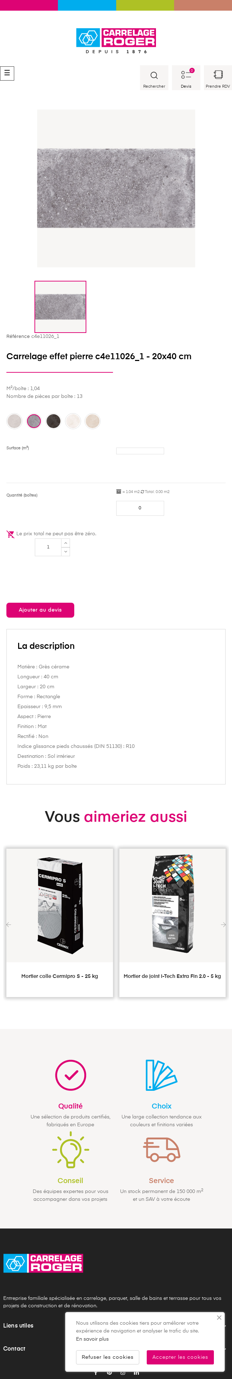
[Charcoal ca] (53, 421)
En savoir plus (92, 1339)
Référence (18, 336)
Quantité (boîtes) (21, 495)
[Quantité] (48, 547)
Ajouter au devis (40, 610)
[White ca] (73, 421)
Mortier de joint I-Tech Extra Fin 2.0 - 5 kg (172, 976)
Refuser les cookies (108, 1357)
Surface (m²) (17, 448)
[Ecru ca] (93, 421)
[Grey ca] (14, 421)
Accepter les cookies (180, 1357)
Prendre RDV (218, 86)
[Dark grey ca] (34, 421)
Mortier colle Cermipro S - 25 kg (59, 976)
